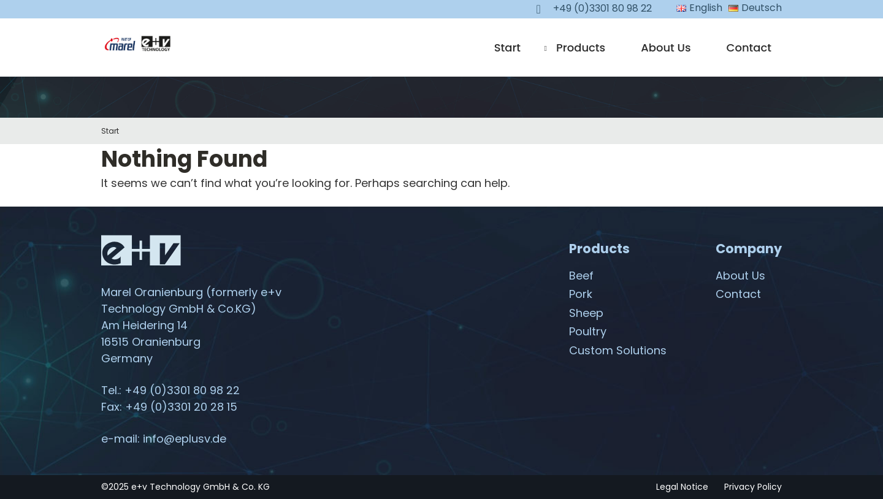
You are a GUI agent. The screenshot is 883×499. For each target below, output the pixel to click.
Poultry (587, 331)
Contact (749, 47)
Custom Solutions (618, 350)
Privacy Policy (753, 487)
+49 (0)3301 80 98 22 (182, 390)
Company (749, 248)
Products (580, 47)
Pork (580, 294)
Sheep (586, 313)
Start (507, 47)
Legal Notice (682, 487)
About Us (665, 47)
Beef (581, 275)
